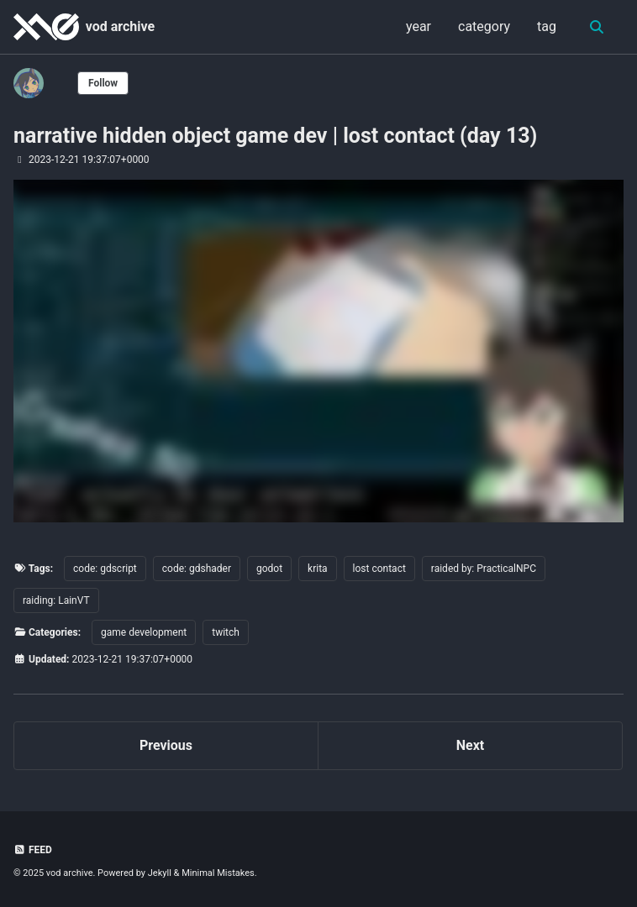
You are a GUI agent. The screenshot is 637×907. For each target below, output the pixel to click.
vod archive (120, 26)
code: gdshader (196, 568)
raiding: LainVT (56, 600)
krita (318, 568)
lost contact (379, 568)
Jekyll (159, 873)
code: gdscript (105, 568)
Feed (32, 850)
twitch (226, 632)
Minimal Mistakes (218, 873)
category (484, 26)
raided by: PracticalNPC (483, 568)
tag (546, 26)
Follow (103, 83)
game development (144, 632)
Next (470, 745)
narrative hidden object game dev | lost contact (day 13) (275, 135)
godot (269, 568)
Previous (166, 745)
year (418, 26)
